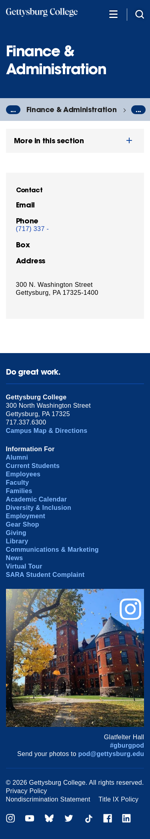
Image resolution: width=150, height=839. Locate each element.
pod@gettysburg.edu (111, 753)
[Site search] (139, 13)
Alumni (17, 457)
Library (17, 541)
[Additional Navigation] (113, 13)
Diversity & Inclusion (38, 507)
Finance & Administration (71, 109)
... (13, 109)
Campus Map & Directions (47, 430)
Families (19, 491)
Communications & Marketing (52, 549)
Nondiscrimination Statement (48, 799)
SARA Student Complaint (45, 574)
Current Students (33, 465)
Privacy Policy (26, 791)
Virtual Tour (24, 566)
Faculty (17, 482)
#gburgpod (127, 745)
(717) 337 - (32, 228)
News (14, 558)
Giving (16, 532)
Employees (23, 474)
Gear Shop (22, 524)
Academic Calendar (36, 499)
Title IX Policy (118, 799)
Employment (25, 516)
